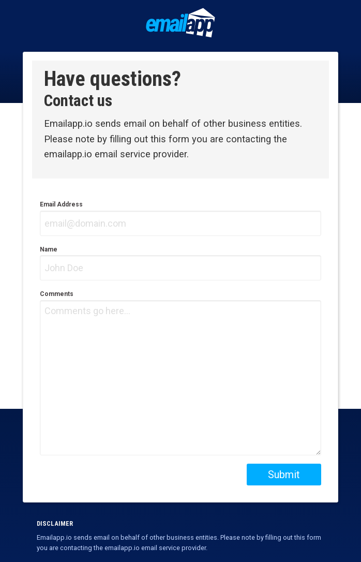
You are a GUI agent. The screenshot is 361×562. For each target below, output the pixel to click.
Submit (284, 474)
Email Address (180, 218)
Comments (180, 372)
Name (180, 263)
